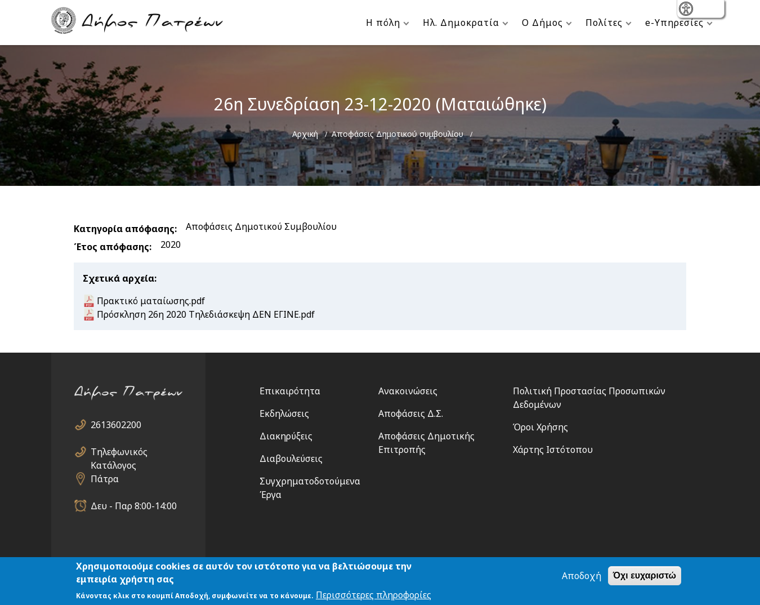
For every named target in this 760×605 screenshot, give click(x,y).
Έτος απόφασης (111, 247)
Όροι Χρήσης (540, 427)
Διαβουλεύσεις (291, 458)
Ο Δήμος (542, 22)
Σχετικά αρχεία (118, 278)
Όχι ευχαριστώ (644, 575)
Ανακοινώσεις (407, 391)
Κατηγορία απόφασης (124, 229)
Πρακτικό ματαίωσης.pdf (151, 301)
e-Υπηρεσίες (674, 22)
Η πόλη (383, 22)
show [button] (687, 10)
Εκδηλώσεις (284, 413)
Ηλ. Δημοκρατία (461, 22)
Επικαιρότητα (290, 391)
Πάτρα (105, 479)
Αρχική (305, 133)
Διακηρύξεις (286, 436)
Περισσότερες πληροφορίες (373, 595)
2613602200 (116, 425)
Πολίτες (604, 22)
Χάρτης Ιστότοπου (553, 449)
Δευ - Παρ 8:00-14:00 (134, 506)
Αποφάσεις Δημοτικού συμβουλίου (397, 133)
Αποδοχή (581, 576)
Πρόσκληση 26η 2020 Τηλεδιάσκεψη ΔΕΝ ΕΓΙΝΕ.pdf (206, 314)
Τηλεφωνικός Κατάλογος (119, 452)
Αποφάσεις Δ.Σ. (410, 413)
